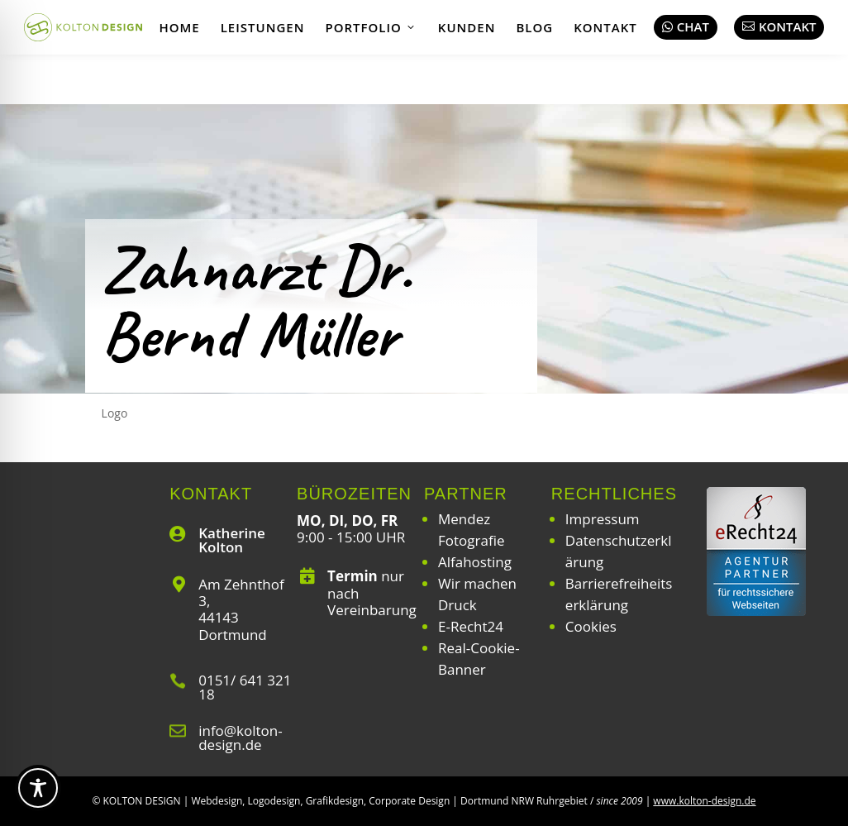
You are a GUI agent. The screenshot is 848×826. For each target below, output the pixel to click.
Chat (685, 26)
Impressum (602, 518)
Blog (534, 27)
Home (179, 27)
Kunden (467, 27)
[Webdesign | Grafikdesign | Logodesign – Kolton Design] (83, 27)
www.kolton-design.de (704, 801)
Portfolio (371, 27)
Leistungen (263, 27)
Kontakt (605, 27)
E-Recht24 (470, 626)
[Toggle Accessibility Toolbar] (38, 787)
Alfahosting (475, 561)
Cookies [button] (591, 626)
